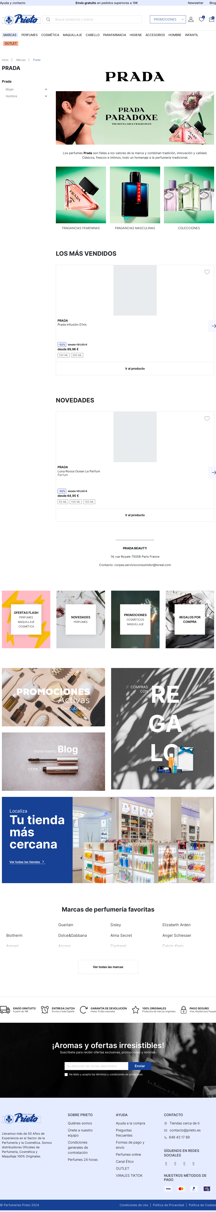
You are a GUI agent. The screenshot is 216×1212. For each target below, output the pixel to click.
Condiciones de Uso (134, 1205)
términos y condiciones (110, 1074)
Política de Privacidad (168, 1205)
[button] (211, 19)
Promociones (169, 19)
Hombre (11, 96)
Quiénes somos (80, 1123)
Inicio (5, 59)
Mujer (10, 89)
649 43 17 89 (179, 1137)
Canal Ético (125, 1161)
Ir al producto (135, 368)
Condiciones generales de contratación (78, 1147)
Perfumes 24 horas (83, 1160)
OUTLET (122, 1168)
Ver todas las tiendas (27, 861)
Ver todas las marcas (108, 967)
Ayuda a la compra (130, 1123)
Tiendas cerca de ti (184, 1123)
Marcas (20, 59)
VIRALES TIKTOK (129, 1176)
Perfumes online (128, 1154)
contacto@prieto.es (185, 1130)
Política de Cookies (202, 1205)
